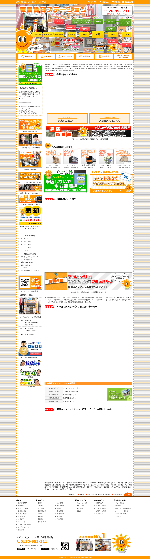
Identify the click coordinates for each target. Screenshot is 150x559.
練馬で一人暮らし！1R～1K (29, 257)
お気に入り (104, 2)
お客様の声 (21, 516)
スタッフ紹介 (22, 514)
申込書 (72, 495)
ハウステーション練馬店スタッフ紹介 (30, 181)
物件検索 (26, 56)
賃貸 (30, 367)
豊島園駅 (40, 519)
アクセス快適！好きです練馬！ (30, 203)
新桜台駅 (60, 511)
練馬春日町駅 (42, 522)
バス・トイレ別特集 (121, 511)
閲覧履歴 (116, 2)
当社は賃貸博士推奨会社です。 (30, 356)
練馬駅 (40, 503)
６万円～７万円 (26, 241)
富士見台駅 (41, 508)
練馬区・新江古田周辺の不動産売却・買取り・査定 (30, 226)
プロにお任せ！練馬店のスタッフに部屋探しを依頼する (88, 291)
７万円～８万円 (26, 244)
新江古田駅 (60, 506)
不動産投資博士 (30, 386)
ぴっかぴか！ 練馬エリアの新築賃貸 (70, 165)
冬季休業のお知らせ (69, 395)
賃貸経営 (30, 377)
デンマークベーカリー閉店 (71, 388)
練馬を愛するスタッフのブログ (30, 192)
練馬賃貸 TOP (22, 503)
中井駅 (59, 508)
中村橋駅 (40, 506)
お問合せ (84, 56)
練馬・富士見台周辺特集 (123, 508)
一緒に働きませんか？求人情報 (30, 147)
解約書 (82, 495)
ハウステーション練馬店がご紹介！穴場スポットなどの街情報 (88, 138)
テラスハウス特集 (121, 514)
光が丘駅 (60, 503)
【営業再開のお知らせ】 (71, 391)
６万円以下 (24, 238)
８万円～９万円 (26, 248)
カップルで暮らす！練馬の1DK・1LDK (27, 261)
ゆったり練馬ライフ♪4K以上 (30, 270)
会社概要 (46, 56)
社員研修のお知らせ (69, 401)
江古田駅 (40, 516)
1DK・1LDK (80, 506)
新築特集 (118, 506)
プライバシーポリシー (95, 495)
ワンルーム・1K (82, 503)
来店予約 (104, 56)
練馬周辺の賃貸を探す (30, 130)
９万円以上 (24, 251)
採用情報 (21, 530)
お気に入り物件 (23, 508)
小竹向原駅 (60, 514)
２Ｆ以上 (118, 516)
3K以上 (79, 511)
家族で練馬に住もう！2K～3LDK (28, 266)
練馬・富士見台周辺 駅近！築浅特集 (88, 165)
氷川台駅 (60, 516)
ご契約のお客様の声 (30, 169)
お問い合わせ (118, 495)
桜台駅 (40, 514)
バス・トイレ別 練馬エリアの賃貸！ (106, 165)
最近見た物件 (22, 511)
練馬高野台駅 (42, 511)
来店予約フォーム (23, 527)
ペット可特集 (119, 503)
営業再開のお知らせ (69, 398)
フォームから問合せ (24, 524)
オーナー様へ (65, 56)
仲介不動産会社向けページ (123, 56)
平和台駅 (60, 519)
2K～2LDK (80, 508)
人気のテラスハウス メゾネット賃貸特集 (123, 165)
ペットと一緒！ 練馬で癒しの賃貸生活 (53, 165)
